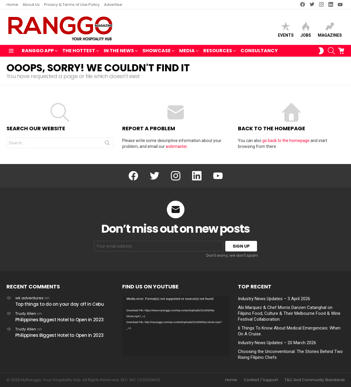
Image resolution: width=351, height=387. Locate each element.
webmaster (176, 146)
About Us (31, 4)
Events (286, 29)
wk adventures (29, 298)
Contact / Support (261, 380)
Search (107, 144)
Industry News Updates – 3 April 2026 (274, 298)
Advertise (113, 4)
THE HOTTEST (78, 51)
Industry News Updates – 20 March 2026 (277, 342)
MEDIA (187, 51)
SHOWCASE (156, 51)
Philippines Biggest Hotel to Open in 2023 (59, 320)
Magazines (330, 29)
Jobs (305, 29)
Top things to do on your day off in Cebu (59, 304)
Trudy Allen (25, 313)
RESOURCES (217, 51)
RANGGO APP (38, 51)
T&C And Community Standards (315, 380)
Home (12, 4)
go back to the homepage (286, 140)
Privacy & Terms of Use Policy (72, 4)
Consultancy (259, 50)
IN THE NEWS (119, 51)
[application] (175, 326)
